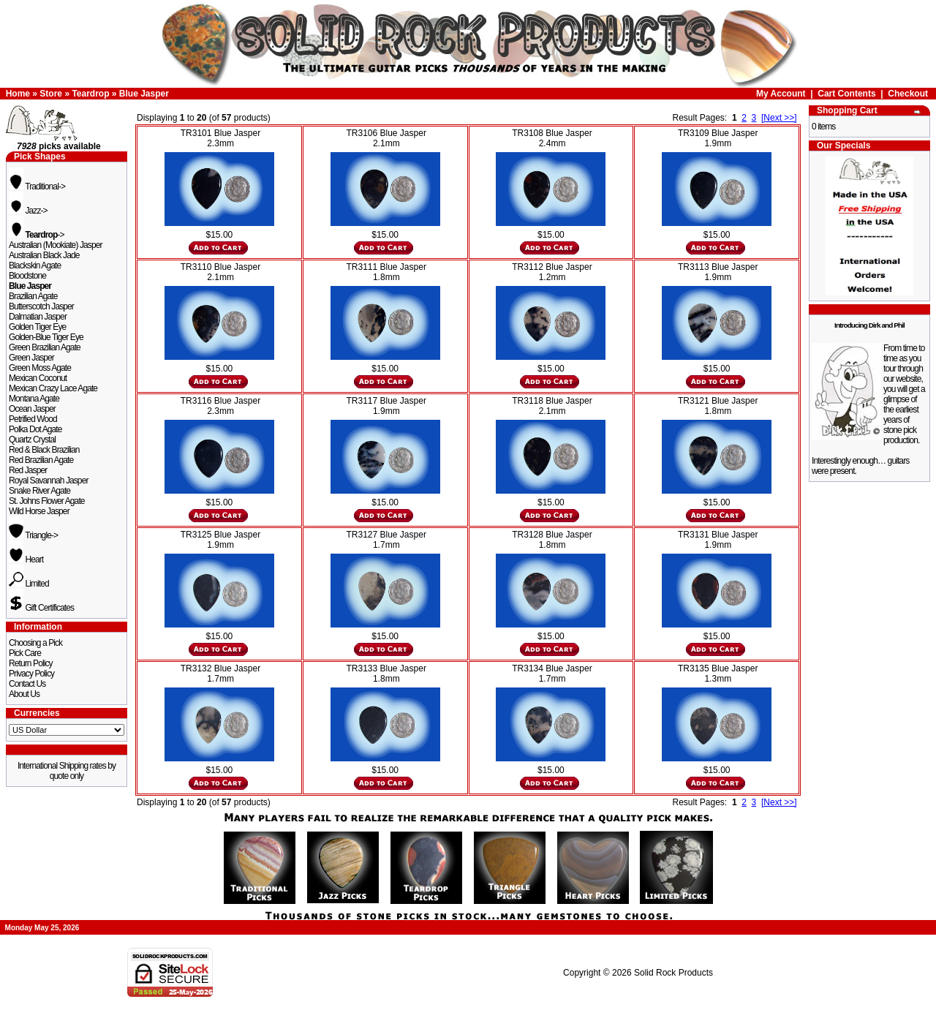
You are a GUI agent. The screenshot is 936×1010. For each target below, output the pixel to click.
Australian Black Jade (44, 255)
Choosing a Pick (35, 643)
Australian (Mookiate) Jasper (55, 245)
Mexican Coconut (38, 378)
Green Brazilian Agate (44, 347)
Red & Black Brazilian (44, 450)
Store (50, 93)
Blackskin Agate (35, 265)
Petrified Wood (33, 419)
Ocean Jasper (32, 409)
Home (18, 93)
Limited (29, 584)
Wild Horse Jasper (39, 511)
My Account (781, 93)
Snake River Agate (39, 491)
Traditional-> (37, 186)
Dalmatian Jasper (38, 317)
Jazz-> (28, 211)
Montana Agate (34, 398)
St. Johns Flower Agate (47, 501)
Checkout (908, 93)
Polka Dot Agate (35, 429)
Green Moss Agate (40, 368)
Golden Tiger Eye (37, 327)
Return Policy (31, 663)
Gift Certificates (41, 608)
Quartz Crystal (32, 439)
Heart (26, 559)
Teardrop (90, 93)
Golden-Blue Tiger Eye (46, 337)
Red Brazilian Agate (41, 460)
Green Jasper (31, 358)
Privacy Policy (31, 673)
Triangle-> (33, 535)
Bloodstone (27, 276)
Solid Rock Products (673, 973)
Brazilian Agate (33, 296)
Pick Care (25, 653)
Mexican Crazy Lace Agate (53, 388)
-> (36, 235)
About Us (24, 694)
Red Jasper (28, 470)
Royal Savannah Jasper (48, 480)
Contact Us (27, 684)
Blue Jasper (144, 93)
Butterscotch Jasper (41, 306)
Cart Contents (846, 93)
